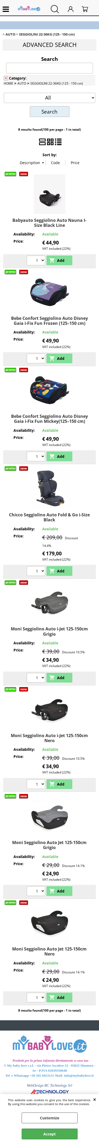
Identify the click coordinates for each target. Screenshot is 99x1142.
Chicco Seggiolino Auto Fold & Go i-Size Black (49, 517)
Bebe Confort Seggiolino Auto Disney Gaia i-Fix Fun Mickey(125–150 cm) (49, 418)
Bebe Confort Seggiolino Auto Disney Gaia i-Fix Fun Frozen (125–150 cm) (49, 320)
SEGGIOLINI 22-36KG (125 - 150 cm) (56, 83)
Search (49, 58)
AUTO (21, 83)
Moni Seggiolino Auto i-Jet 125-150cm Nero (49, 738)
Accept (49, 1133)
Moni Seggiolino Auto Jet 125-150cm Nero (49, 951)
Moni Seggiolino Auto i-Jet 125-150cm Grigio (49, 631)
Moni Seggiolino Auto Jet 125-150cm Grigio (49, 845)
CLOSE (94, 1099)
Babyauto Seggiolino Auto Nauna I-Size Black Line (49, 222)
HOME (8, 83)
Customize (49, 1117)
